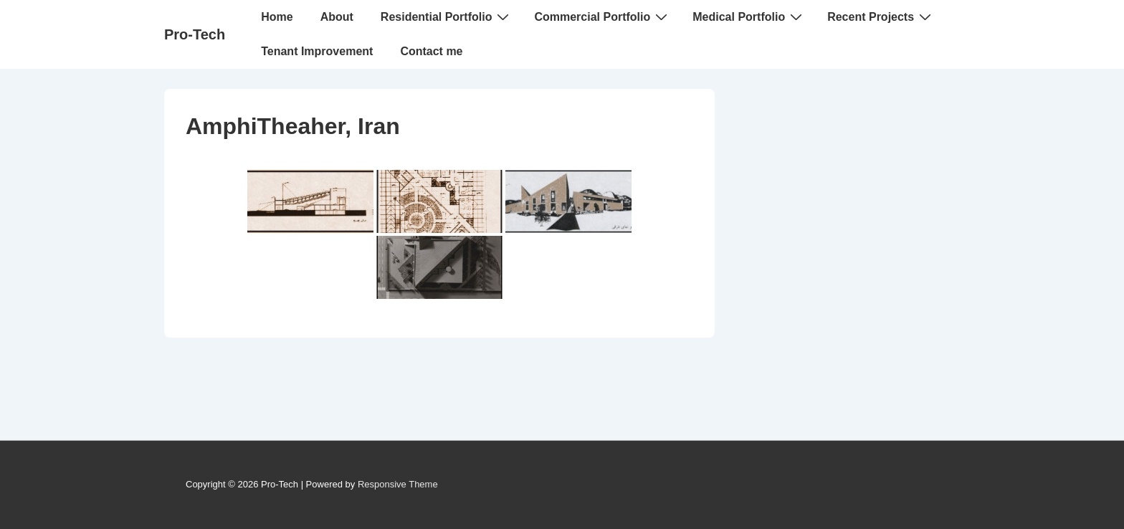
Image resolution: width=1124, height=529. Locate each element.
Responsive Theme (398, 484)
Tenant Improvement (317, 51)
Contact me (431, 51)
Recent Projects (881, 16)
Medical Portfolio (749, 16)
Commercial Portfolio (602, 16)
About (336, 17)
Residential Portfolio (447, 16)
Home (276, 17)
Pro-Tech (194, 34)
